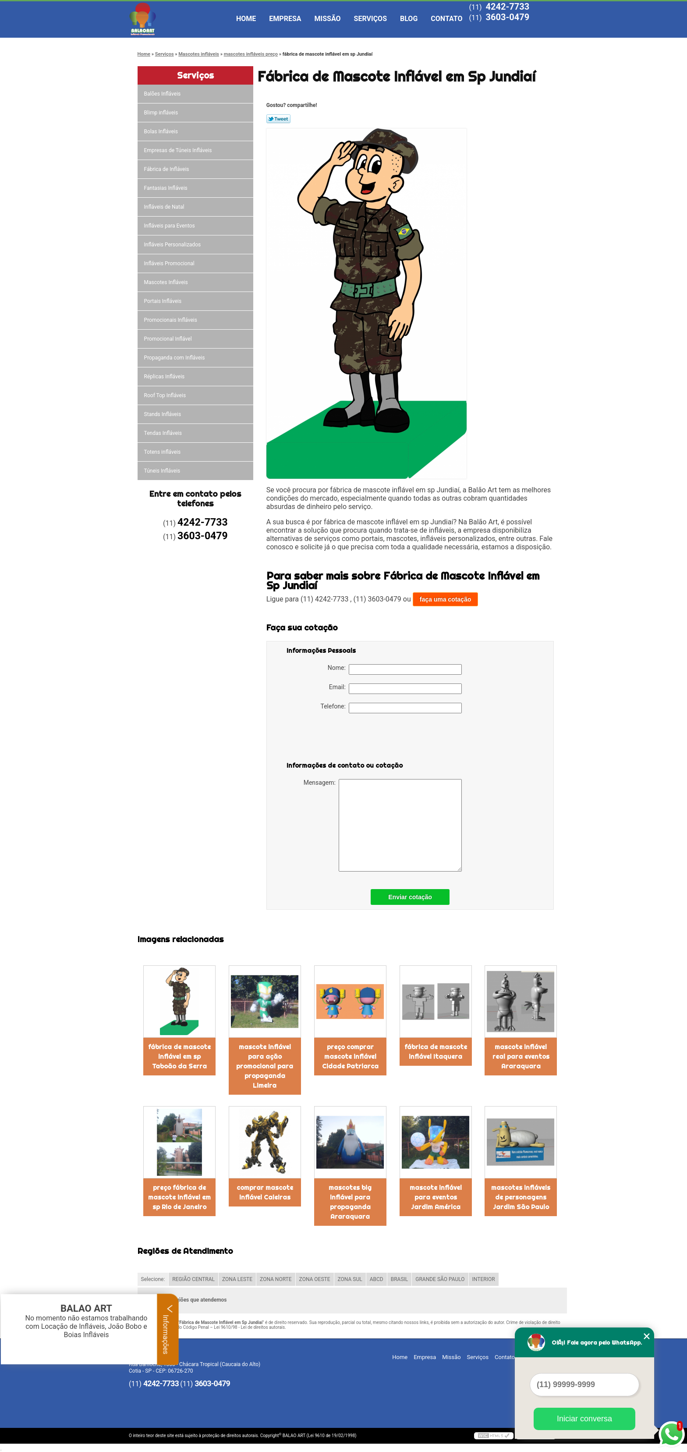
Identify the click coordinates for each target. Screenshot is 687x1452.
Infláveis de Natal (165, 207)
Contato (446, 18)
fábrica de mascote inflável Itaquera (435, 1052)
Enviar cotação (410, 896)
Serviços (370, 18)
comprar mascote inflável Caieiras (265, 1192)
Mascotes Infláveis (166, 282)
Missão (328, 18)
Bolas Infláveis (161, 131)
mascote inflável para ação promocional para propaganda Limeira (264, 1066)
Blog (409, 18)
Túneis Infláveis (163, 471)
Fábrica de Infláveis (167, 169)
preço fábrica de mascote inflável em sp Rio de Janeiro (179, 1197)
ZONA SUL (350, 1279)
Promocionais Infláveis (171, 320)
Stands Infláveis (163, 414)
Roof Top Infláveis (165, 395)
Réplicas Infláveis (165, 377)
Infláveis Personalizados (173, 245)
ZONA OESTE (314, 1279)
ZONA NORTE (276, 1279)
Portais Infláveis (163, 301)
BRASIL (399, 1279)
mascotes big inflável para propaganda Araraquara (350, 1202)
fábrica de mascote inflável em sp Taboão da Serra (179, 1056)
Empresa (285, 18)
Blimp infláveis (162, 113)
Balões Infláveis (163, 94)
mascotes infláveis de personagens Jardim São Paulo (520, 1197)
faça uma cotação (445, 599)
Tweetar (278, 118)
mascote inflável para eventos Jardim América (436, 1197)
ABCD (376, 1279)
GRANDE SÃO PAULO (439, 1279)
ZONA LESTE (237, 1279)
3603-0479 (507, 17)
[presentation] (342, 739)
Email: (395, 688)
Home (246, 18)
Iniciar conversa (584, 1418)
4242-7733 (507, 6)
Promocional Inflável (168, 339)
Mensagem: (383, 825)
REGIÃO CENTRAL (193, 1279)
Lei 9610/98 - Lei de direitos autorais (249, 1327)
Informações (168, 1329)
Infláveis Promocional (170, 263)
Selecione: (153, 1279)
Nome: (395, 669)
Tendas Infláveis (163, 433)
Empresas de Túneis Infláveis (178, 150)
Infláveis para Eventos (170, 226)
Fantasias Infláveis (166, 188)
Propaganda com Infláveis (175, 358)
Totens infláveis (163, 452)
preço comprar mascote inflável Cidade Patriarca (350, 1056)
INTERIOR (483, 1279)
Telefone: (391, 708)
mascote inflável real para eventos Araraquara (520, 1056)
